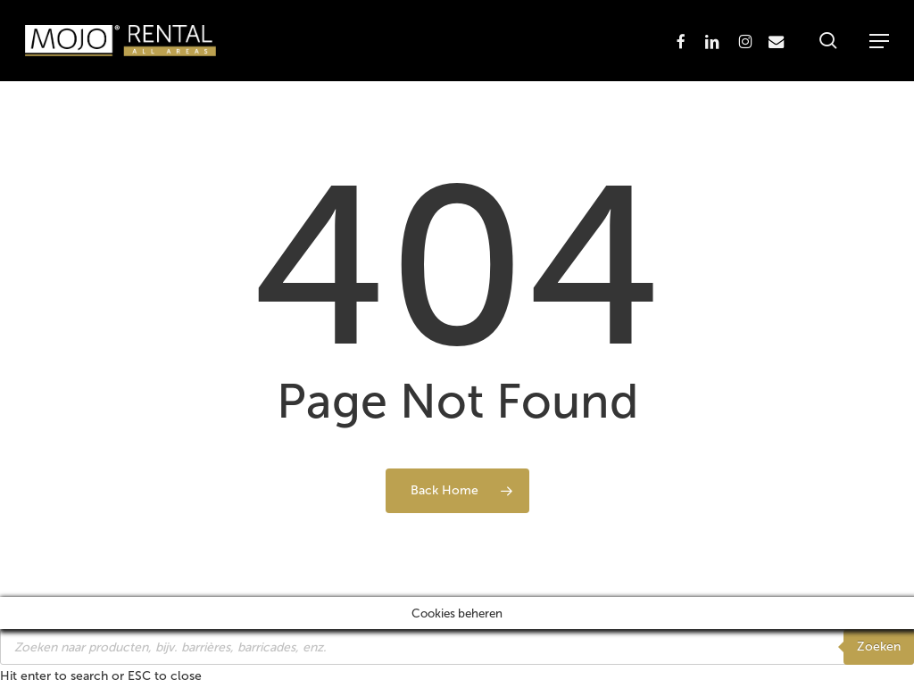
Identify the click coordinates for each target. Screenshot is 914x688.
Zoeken (879, 646)
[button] (879, 41)
